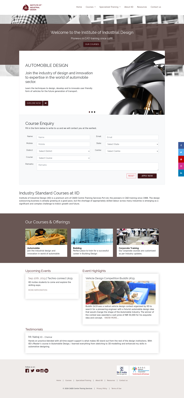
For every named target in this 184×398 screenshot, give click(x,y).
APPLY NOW (147, 176)
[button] (89, 112)
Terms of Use (116, 388)
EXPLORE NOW (34, 103)
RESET (131, 176)
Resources (142, 7)
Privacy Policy (102, 388)
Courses (90, 7)
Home (79, 7)
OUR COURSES (92, 44)
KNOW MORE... (112, 318)
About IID (128, 7)
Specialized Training (109, 7)
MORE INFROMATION (37, 290)
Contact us (156, 7)
